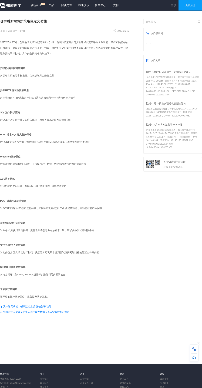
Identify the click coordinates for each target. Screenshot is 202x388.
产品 (51, 5)
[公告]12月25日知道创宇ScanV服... (165, 124)
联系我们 (44, 383)
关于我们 (44, 379)
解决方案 (66, 5)
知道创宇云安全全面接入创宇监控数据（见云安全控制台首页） (36, 312)
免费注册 (190, 5)
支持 (116, 5)
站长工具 (124, 379)
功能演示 (83, 5)
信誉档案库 (125, 383)
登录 (173, 5)
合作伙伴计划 (86, 383)
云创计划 (84, 379)
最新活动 (37, 5)
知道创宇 (164, 379)
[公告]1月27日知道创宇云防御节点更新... (168, 72)
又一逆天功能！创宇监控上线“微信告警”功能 (25, 306)
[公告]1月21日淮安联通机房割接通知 (166, 103)
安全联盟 (164, 383)
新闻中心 (100, 5)
